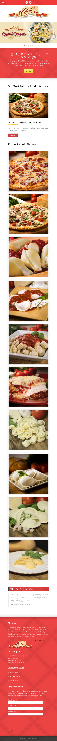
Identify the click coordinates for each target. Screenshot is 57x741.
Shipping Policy (14, 676)
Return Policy (14, 681)
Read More (13, 135)
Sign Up (28, 71)
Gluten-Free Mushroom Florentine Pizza (26, 122)
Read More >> (39, 641)
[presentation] (23, 723)
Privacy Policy (14, 672)
